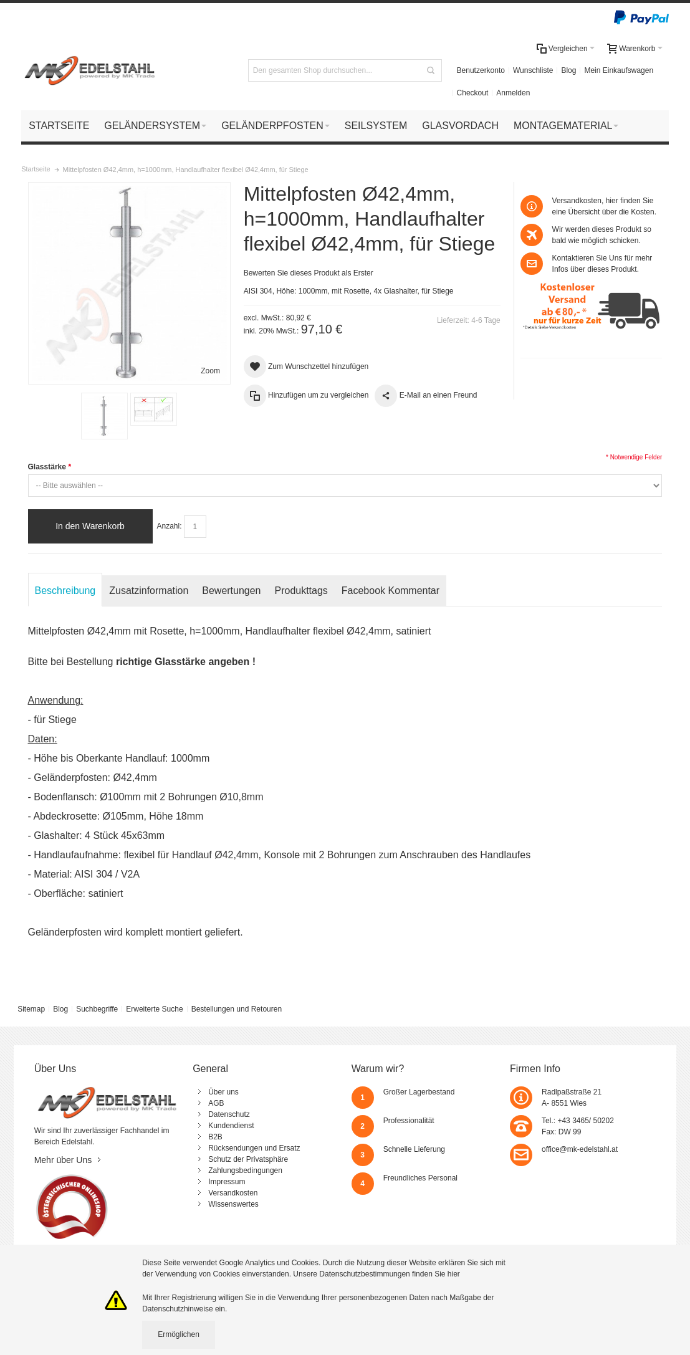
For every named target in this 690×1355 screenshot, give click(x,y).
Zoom (210, 370)
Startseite (35, 169)
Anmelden (513, 93)
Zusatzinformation (148, 590)
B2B (215, 1136)
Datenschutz (229, 1114)
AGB (216, 1103)
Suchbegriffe (97, 1009)
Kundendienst (231, 1125)
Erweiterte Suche (154, 1009)
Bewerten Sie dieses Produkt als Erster (308, 273)
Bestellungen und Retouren (236, 1009)
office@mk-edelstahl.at (580, 1149)
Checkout (473, 93)
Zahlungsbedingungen (245, 1170)
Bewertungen (231, 590)
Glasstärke (49, 466)
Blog (568, 70)
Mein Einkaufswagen (618, 70)
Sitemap (31, 1009)
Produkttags (301, 590)
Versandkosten (232, 1193)
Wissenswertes (233, 1204)
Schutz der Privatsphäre (248, 1159)
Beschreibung (65, 590)
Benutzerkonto (481, 70)
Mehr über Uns (63, 1160)
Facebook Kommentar (390, 590)
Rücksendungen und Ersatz (254, 1148)
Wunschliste (533, 70)
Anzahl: (169, 526)
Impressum (226, 1181)
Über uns (223, 1092)
